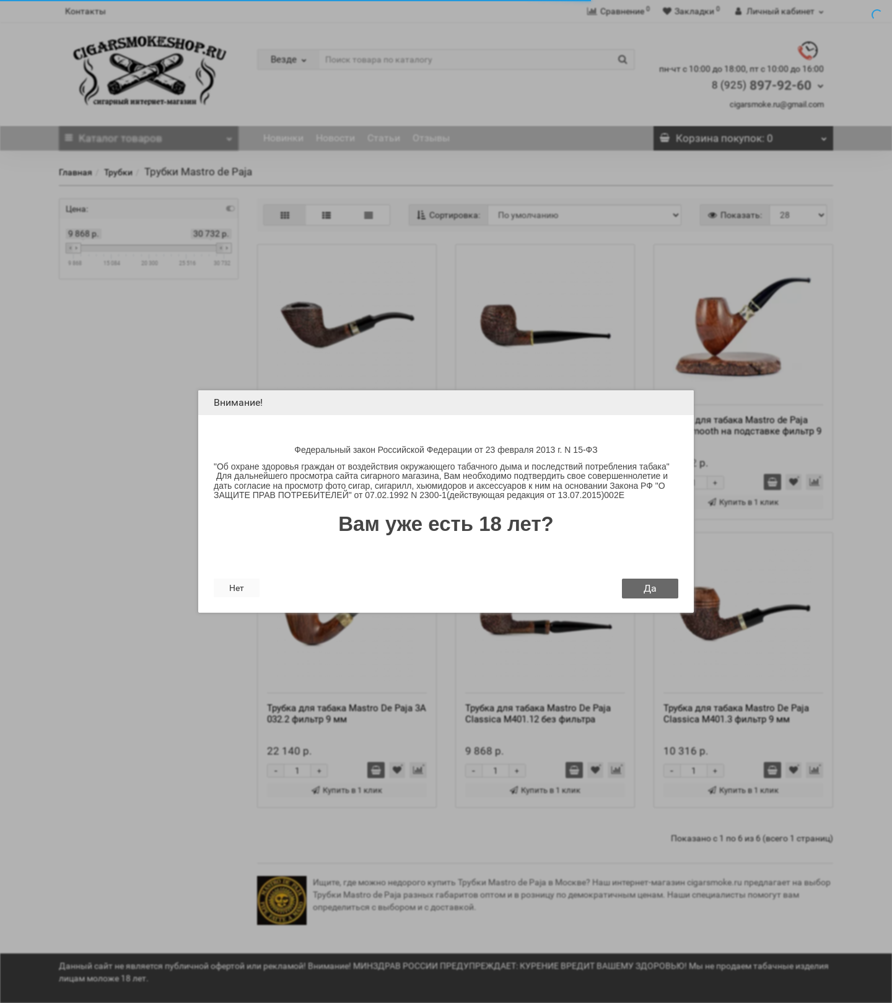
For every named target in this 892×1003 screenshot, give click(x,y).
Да (650, 588)
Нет (236, 588)
